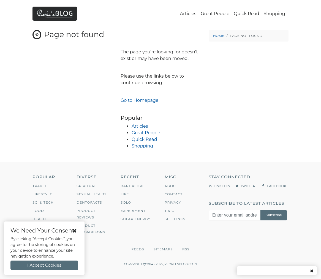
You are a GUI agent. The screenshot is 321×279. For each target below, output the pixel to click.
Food (38, 211)
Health (40, 219)
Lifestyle (42, 194)
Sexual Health (92, 194)
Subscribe (274, 215)
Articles (188, 13)
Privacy (173, 202)
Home (218, 36)
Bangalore (133, 186)
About (171, 186)
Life (125, 194)
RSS (185, 249)
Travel (39, 186)
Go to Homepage (140, 100)
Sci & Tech (43, 202)
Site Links (175, 219)
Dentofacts (89, 202)
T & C (169, 211)
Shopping (274, 13)
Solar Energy (135, 219)
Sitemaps (163, 249)
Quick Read (246, 13)
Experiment (133, 211)
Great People (215, 13)
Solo (126, 202)
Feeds (138, 249)
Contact (174, 194)
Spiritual (87, 186)
